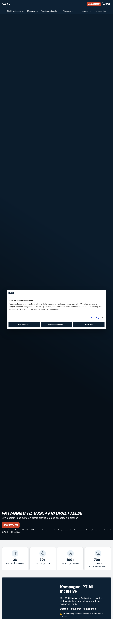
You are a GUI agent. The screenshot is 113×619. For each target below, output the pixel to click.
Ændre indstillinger (56, 324)
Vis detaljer (95, 318)
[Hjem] (6, 4)
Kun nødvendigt (24, 324)
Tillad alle (88, 324)
